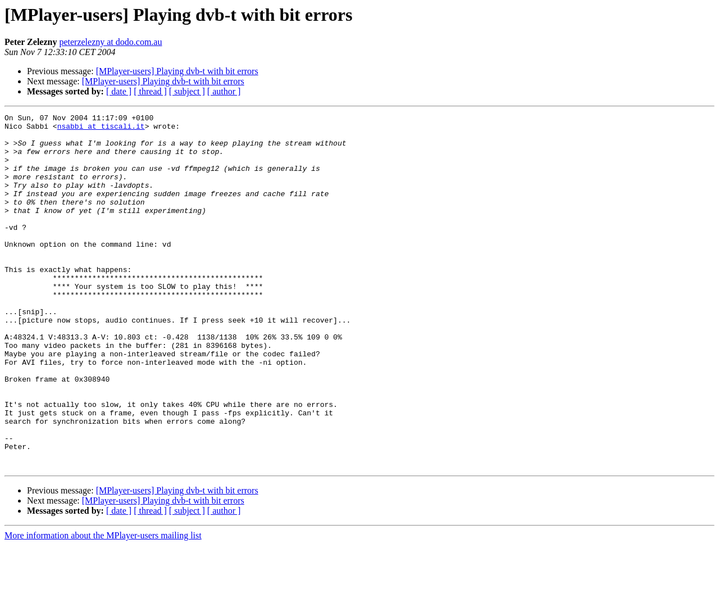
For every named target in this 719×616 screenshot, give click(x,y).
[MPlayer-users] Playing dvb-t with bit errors (177, 71)
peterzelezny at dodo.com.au (110, 42)
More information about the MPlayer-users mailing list (103, 606)
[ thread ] (150, 91)
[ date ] (118, 91)
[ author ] (224, 91)
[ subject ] (187, 91)
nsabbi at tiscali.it (101, 129)
